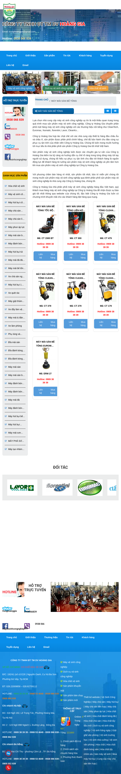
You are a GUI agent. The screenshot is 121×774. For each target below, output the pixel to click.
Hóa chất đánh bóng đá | (105, 716)
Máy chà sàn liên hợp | (96, 706)
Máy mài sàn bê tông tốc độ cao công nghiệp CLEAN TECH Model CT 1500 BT (45, 208)
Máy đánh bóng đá (14, 408)
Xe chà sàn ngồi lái (14, 276)
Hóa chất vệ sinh (98, 88)
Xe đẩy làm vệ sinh (13, 309)
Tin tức (67, 55)
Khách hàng (85, 55)
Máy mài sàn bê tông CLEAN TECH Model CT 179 (106, 276)
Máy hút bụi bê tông (14, 416)
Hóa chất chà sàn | (93, 721)
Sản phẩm (49, 55)
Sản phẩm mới (69, 700)
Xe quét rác (12, 293)
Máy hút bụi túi (14, 252)
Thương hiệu (51, 637)
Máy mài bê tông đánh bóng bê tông (14, 268)
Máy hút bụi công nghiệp (15, 202)
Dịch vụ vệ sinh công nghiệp (59, 88)
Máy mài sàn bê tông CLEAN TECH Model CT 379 (45, 276)
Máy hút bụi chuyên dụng (12, 424)
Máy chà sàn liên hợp (15, 219)
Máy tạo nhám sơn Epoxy (13, 449)
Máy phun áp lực (15, 227)
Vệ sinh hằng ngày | (102, 730)
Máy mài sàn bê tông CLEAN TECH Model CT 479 (106, 208)
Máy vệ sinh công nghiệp (20, 88)
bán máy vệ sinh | (104, 754)
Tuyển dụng (106, 55)
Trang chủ (11, 55)
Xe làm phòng (13, 326)
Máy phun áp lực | (98, 711)
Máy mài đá (12, 400)
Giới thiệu (30, 55)
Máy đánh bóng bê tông (14, 243)
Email (25, 65)
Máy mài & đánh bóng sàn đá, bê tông (15, 317)
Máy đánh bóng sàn (14, 383)
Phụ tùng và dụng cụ (12, 334)
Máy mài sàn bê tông (14, 235)
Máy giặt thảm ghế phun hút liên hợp (13, 301)
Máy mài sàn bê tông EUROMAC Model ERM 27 (45, 344)
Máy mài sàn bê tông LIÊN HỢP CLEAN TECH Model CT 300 (75, 208)
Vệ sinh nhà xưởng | (99, 740)
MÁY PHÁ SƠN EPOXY (14, 441)
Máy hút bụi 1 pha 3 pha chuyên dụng (13, 284)
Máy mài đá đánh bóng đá (15, 260)
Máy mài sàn (13, 367)
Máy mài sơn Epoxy (13, 432)
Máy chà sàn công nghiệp (13, 210)
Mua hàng (52, 256)
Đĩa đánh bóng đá (14, 358)
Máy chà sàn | (100, 702)
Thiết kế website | (93, 697)
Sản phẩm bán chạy (71, 695)
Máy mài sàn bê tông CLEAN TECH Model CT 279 (75, 276)
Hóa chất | (101, 744)
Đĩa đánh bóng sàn (14, 350)
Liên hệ (10, 65)
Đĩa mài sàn (12, 342)
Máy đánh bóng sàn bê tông (14, 391)
